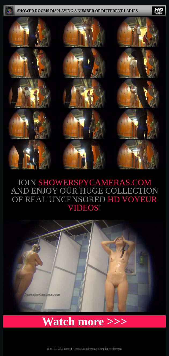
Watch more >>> (84, 321)
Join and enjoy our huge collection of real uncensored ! (84, 195)
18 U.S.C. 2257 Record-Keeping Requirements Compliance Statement (84, 348)
